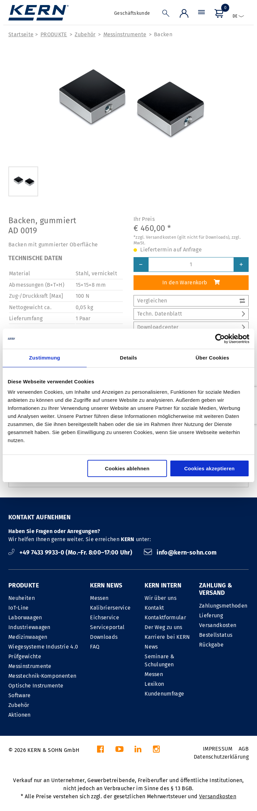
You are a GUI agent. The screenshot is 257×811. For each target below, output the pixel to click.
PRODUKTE (53, 34)
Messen (99, 598)
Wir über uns (160, 598)
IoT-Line (18, 608)
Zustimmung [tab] (44, 358)
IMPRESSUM (218, 749)
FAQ (94, 646)
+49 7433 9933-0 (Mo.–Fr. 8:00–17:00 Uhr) (71, 552)
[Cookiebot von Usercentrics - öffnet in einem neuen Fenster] (220, 339)
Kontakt (154, 608)
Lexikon (154, 684)
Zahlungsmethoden (223, 606)
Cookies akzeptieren (209, 468)
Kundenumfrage (164, 693)
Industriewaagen (29, 627)
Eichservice (104, 617)
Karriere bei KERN (167, 637)
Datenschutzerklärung (221, 757)
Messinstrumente (125, 34)
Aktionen (19, 715)
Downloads (103, 637)
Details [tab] (128, 358)
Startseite (20, 34)
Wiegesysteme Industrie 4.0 (43, 646)
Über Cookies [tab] (212, 358)
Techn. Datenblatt (191, 314)
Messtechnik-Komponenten (42, 676)
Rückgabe (211, 644)
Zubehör (85, 34)
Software (19, 695)
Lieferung (211, 615)
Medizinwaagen (27, 637)
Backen (163, 34)
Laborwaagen (25, 617)
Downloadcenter (191, 327)
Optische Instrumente (35, 685)
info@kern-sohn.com (180, 552)
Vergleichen (191, 300)
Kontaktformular (165, 617)
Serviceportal (107, 627)
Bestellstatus (215, 635)
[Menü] (201, 15)
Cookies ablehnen (127, 468)
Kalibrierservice (110, 608)
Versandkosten (217, 625)
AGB (244, 749)
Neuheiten (21, 598)
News (151, 646)
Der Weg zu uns (163, 627)
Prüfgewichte (24, 656)
